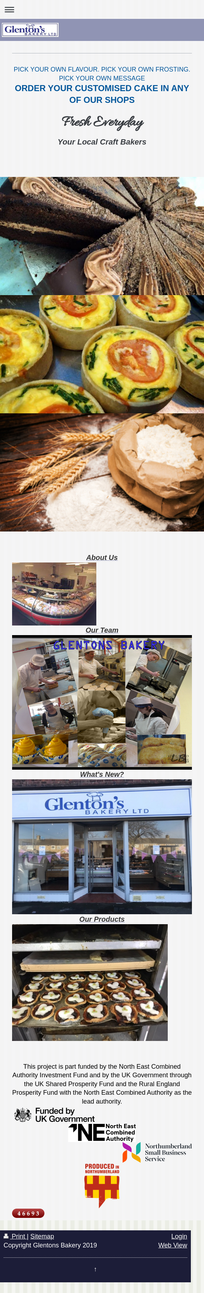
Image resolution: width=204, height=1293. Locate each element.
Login (179, 1236)
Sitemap (42, 1236)
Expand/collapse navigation (102, 9)
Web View (172, 1245)
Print (15, 1236)
